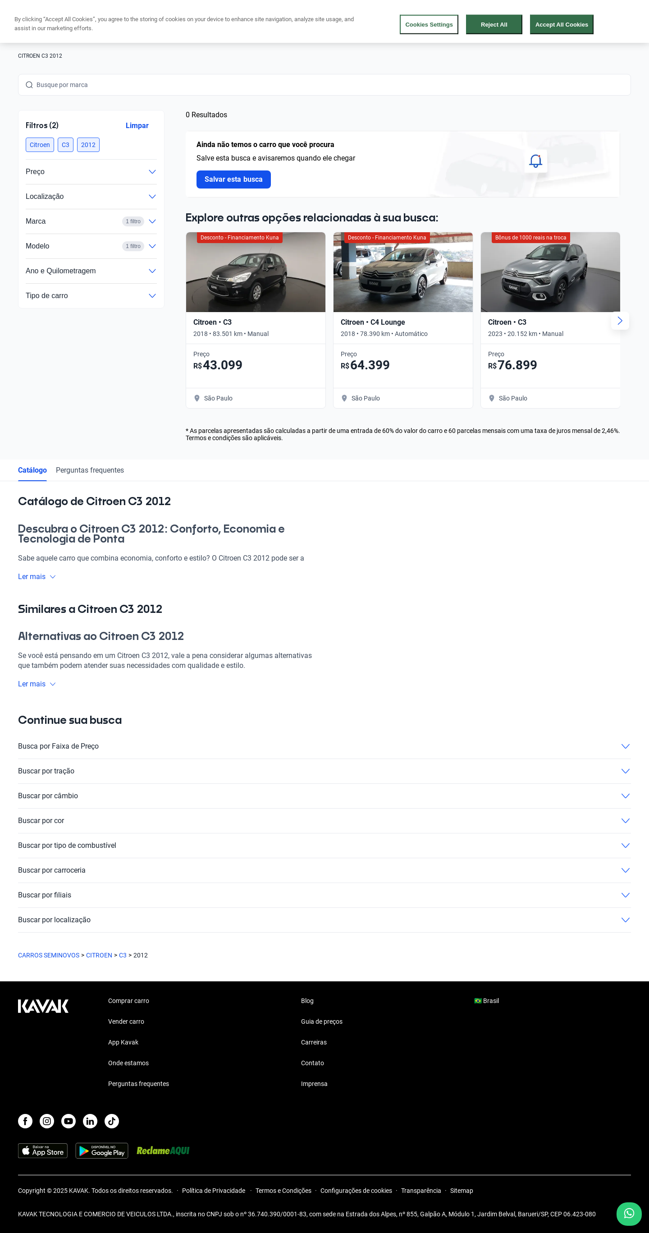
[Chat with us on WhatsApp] (629, 1214)
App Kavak (123, 1042)
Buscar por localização (324, 920)
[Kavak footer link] (43, 1043)
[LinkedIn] (90, 1121)
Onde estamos (128, 1063)
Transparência (421, 1190)
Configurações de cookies (356, 1190)
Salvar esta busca (234, 179)
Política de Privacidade (214, 1190)
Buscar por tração (324, 771)
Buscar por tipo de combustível (324, 846)
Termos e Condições (283, 1190)
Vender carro (126, 1021)
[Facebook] (25, 1121)
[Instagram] (47, 1121)
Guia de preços (322, 1021)
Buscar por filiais (324, 895)
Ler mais (37, 576)
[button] (40, 145)
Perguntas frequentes (90, 470)
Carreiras (314, 1042)
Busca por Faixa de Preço (324, 746)
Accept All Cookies (561, 24)
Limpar (137, 125)
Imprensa (314, 1083)
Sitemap (461, 1190)
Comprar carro (128, 1000)
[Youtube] (68, 1121)
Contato (312, 1063)
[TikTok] (112, 1121)
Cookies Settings (428, 24)
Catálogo (32, 470)
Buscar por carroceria (324, 870)
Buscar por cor (324, 821)
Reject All (494, 24)
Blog (307, 1000)
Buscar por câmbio (324, 796)
